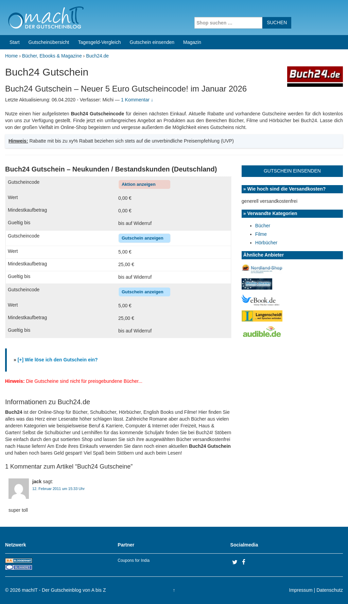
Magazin (192, 42)
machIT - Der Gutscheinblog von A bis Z (64, 590)
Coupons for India (134, 560)
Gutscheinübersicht (49, 42)
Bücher (262, 225)
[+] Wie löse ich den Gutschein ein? (58, 359)
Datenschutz (329, 590)
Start (15, 42)
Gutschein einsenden (152, 42)
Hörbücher (266, 242)
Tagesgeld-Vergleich (99, 42)
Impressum (301, 590)
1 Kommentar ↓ (137, 99)
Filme (261, 234)
